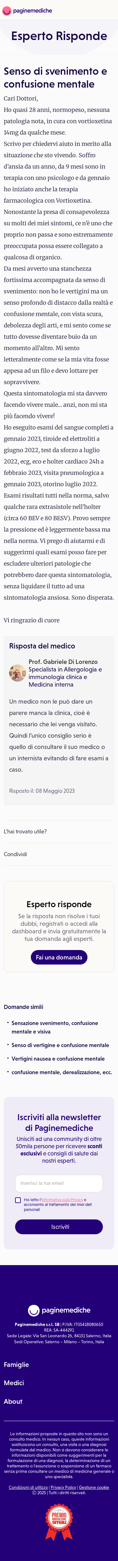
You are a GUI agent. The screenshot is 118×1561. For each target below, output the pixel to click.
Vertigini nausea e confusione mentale (58, 1059)
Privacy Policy (63, 1487)
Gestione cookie (94, 1487)
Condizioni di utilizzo (28, 1487)
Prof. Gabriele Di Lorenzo (63, 661)
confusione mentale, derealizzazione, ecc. (62, 1072)
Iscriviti (60, 1226)
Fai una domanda (59, 957)
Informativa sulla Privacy (62, 1199)
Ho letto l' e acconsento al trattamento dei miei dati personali (58, 1204)
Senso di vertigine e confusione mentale (60, 1045)
